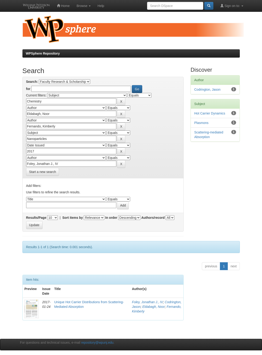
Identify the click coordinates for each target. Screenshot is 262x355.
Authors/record (153, 217)
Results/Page (36, 217)
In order (111, 217)
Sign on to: (231, 6)
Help (101, 6)
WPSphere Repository (43, 53)
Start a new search (42, 172)
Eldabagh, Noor (153, 307)
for (28, 89)
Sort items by (72, 217)
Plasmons (201, 123)
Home (63, 6)
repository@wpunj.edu (97, 342)
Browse (84, 6)
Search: (32, 81)
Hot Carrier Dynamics (209, 113)
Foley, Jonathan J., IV (147, 302)
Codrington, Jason (207, 89)
